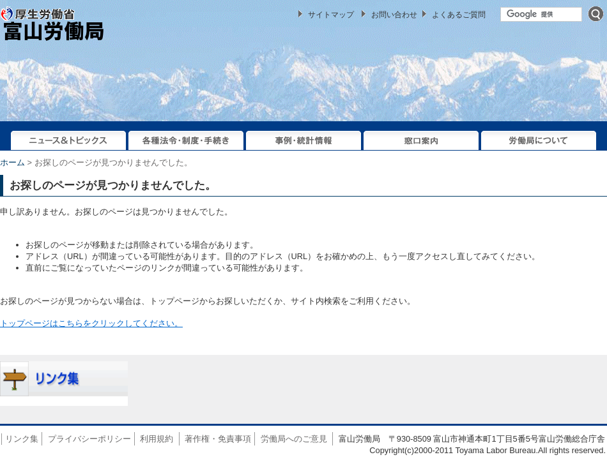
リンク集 (21, 439)
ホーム (12, 162)
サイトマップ (331, 15)
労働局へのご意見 (294, 439)
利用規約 (156, 439)
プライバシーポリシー (89, 439)
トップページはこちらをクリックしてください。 (91, 323)
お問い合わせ (394, 15)
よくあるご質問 (459, 15)
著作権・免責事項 (218, 439)
